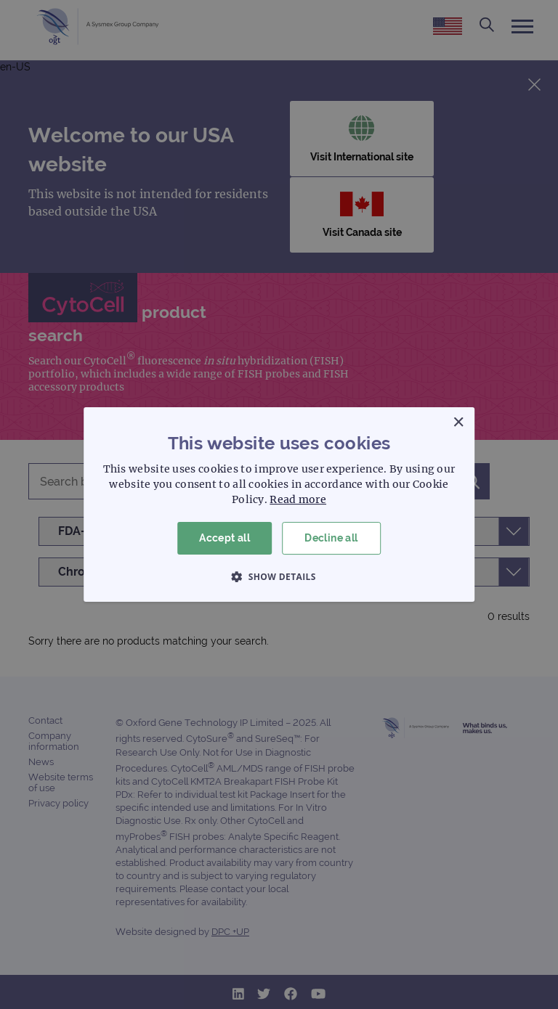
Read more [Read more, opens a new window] (298, 499)
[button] (279, 576)
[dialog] (279, 504)
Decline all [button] (330, 538)
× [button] (458, 422)
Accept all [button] (224, 538)
